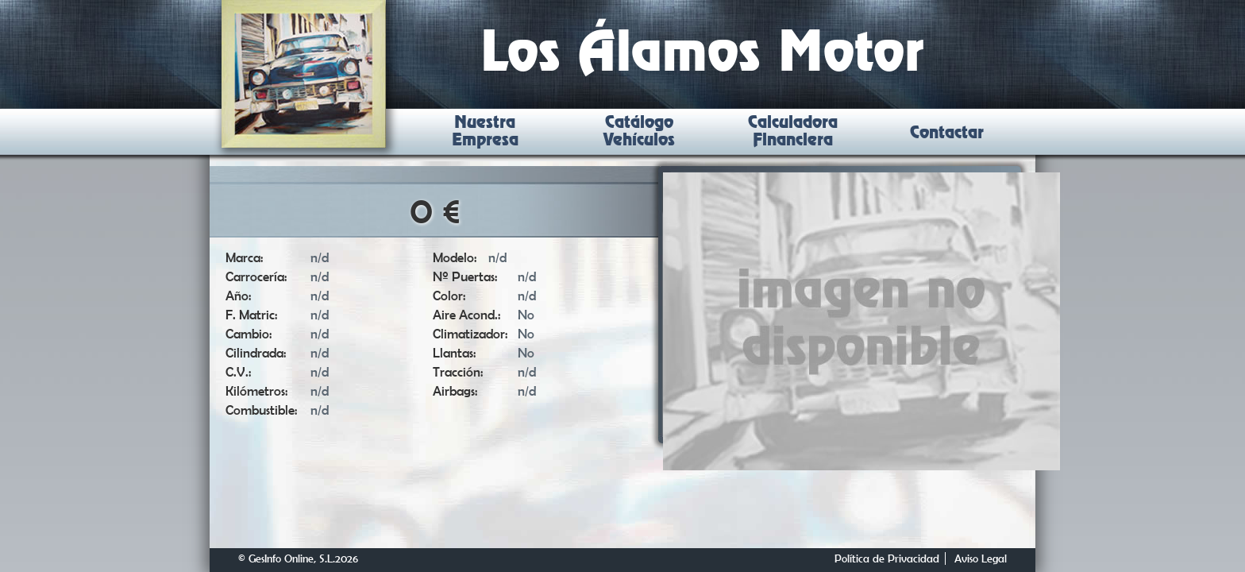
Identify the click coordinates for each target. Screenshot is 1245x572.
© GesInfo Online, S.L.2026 (298, 558)
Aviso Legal (980, 558)
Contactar (947, 133)
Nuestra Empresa (485, 132)
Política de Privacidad (886, 558)
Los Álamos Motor (702, 55)
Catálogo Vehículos (639, 132)
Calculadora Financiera (793, 132)
